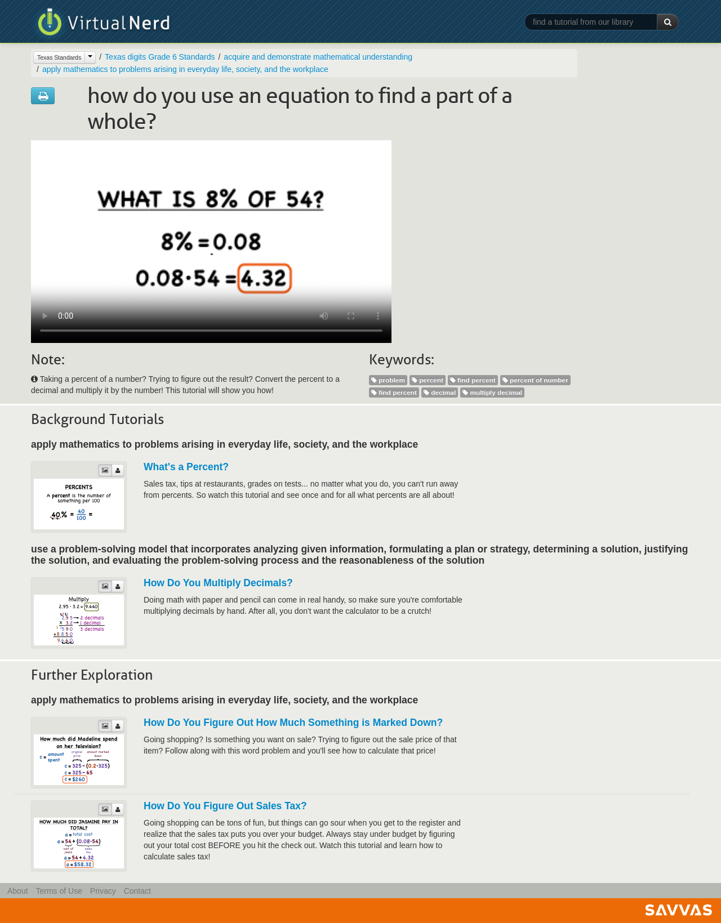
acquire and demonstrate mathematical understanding (318, 56)
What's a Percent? (186, 466)
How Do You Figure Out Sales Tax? (225, 805)
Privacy (103, 890)
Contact (137, 890)
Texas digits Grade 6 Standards (160, 56)
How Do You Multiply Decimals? (218, 582)
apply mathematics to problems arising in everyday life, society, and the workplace (185, 69)
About (17, 890)
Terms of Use (58, 890)
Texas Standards (59, 57)
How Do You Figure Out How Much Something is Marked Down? (293, 722)
